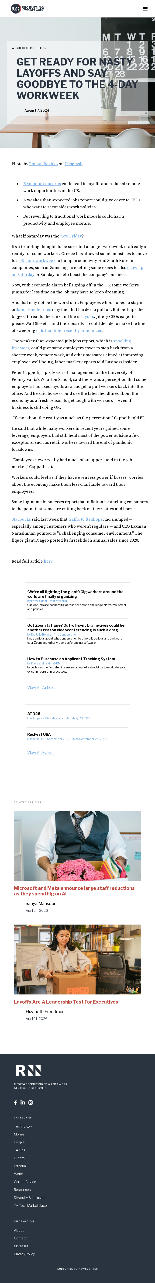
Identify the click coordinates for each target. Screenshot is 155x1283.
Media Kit (21, 1246)
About (19, 1230)
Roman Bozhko (43, 164)
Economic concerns (42, 183)
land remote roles (34, 309)
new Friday (71, 236)
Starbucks (21, 519)
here (48, 561)
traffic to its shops (85, 519)
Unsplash (74, 164)
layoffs (87, 316)
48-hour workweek (37, 260)
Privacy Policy (24, 1254)
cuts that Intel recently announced (69, 330)
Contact (20, 1238)
